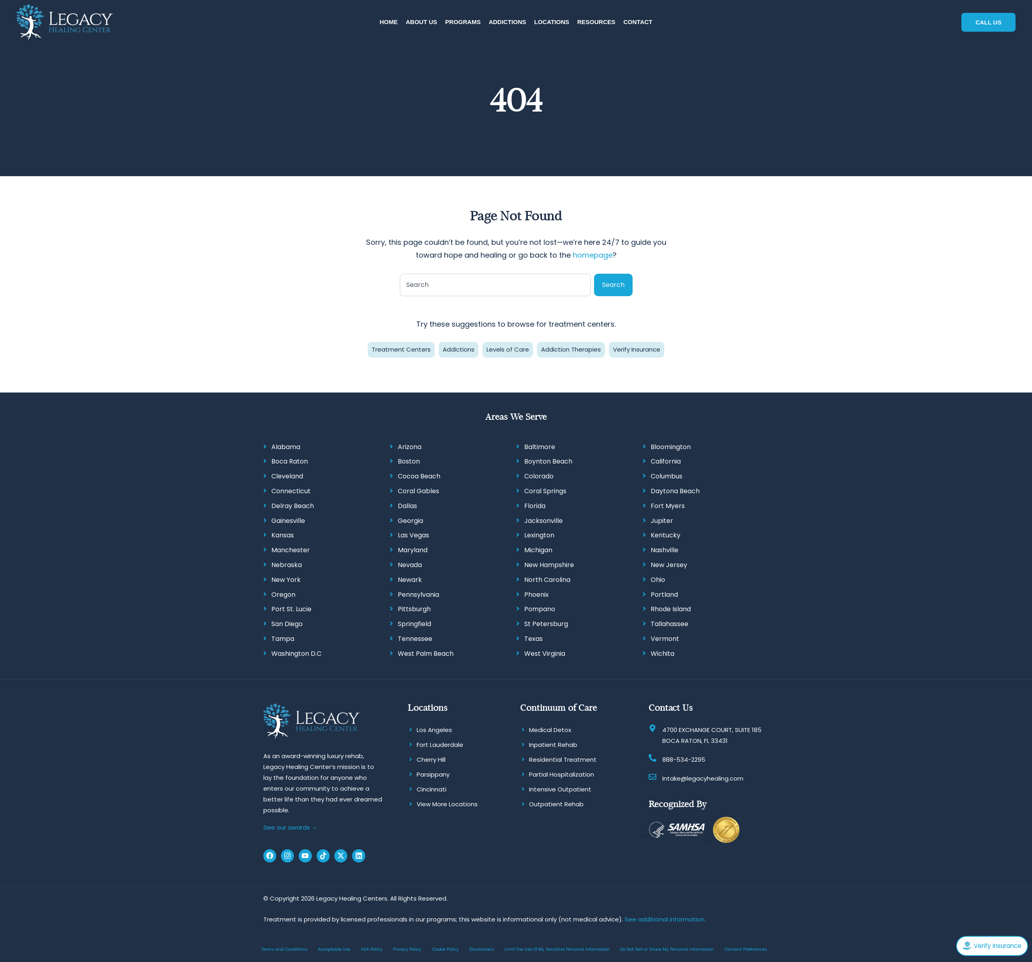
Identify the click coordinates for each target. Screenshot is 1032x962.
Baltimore (539, 445)
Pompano (539, 608)
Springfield (414, 623)
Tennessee (415, 638)
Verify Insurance (636, 348)
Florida (535, 505)
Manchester (290, 549)
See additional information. (665, 918)
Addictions (458, 348)
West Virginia (544, 652)
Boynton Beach (548, 460)
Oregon (283, 593)
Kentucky (665, 534)
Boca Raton (289, 460)
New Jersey (669, 564)
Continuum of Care (558, 706)
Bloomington (671, 445)
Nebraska (286, 564)
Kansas (282, 534)
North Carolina (547, 579)
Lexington (539, 534)
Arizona (409, 445)
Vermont (665, 638)
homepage (593, 254)
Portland (664, 593)
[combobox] (495, 284)
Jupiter (662, 519)
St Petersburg (546, 623)
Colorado (539, 475)
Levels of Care (507, 348)
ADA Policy (372, 948)
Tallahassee (669, 623)
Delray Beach (292, 505)
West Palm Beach (426, 652)
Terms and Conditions (284, 948)
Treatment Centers (401, 348)
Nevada (410, 564)
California (666, 460)
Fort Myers (668, 505)
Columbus (666, 475)
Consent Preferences (746, 948)
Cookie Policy (445, 948)
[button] (421, 21)
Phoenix (536, 593)
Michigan (538, 549)
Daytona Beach (675, 490)
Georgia (410, 519)
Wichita (662, 652)
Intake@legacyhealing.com (702, 777)
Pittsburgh (414, 608)
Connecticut (291, 490)
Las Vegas (413, 534)
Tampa (282, 638)
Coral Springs (545, 490)
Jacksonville (543, 519)
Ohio (658, 579)
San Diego (287, 623)
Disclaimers (481, 948)
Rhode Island (671, 608)
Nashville (664, 549)
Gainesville (288, 519)
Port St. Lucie (291, 608)
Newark (410, 579)
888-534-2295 (683, 758)
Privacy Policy (407, 948)
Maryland (412, 549)
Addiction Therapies (571, 348)
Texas (533, 638)
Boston (409, 460)
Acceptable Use (334, 948)
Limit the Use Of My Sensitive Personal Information (557, 948)
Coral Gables (418, 490)
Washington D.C (296, 652)
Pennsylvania (418, 593)
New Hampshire (549, 564)
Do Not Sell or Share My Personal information (667, 948)
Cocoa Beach (419, 475)
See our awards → (290, 826)
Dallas (407, 505)
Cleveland (287, 475)
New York (286, 579)
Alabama (285, 445)
